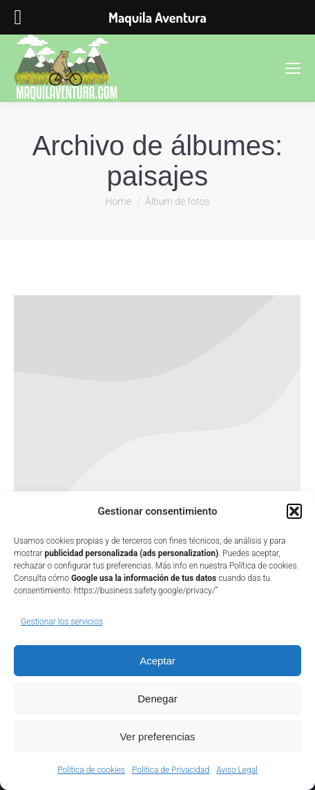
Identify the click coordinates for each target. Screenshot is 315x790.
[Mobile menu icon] (293, 68)
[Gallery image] (157, 395)
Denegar (157, 698)
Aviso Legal (237, 770)
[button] (294, 511)
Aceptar (157, 660)
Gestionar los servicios (62, 621)
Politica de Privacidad (170, 770)
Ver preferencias (157, 736)
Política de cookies (91, 770)
